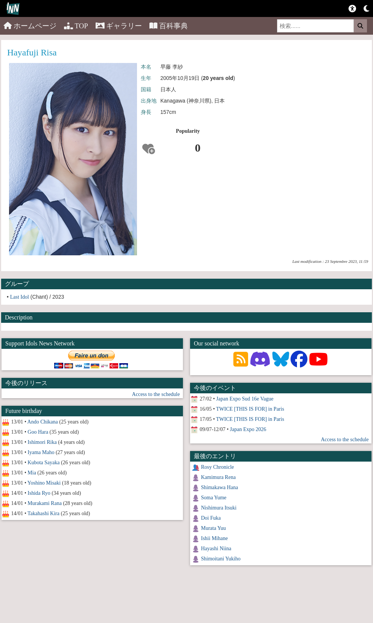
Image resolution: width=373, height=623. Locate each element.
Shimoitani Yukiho (221, 559)
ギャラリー (119, 26)
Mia (31, 473)
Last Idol (19, 297)
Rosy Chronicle (217, 467)
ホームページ (30, 26)
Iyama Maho (40, 452)
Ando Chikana (42, 422)
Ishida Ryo (38, 493)
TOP (76, 26)
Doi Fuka (211, 518)
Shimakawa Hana (219, 487)
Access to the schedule (156, 394)
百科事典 (168, 26)
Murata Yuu (213, 528)
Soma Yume (214, 497)
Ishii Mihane (214, 538)
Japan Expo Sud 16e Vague (244, 399)
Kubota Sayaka (43, 462)
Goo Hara (37, 432)
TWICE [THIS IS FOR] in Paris (250, 409)
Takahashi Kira (43, 513)
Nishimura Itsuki (219, 508)
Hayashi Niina (216, 548)
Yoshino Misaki (44, 483)
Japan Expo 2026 (248, 429)
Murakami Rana (44, 503)
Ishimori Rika (41, 442)
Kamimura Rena (218, 477)
